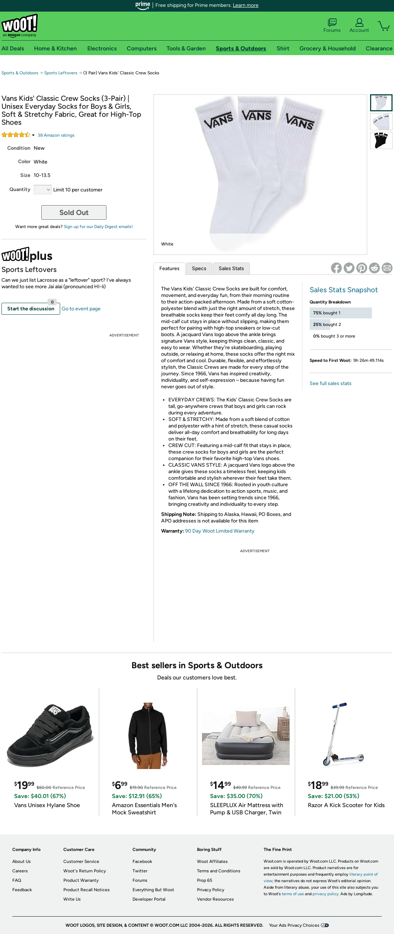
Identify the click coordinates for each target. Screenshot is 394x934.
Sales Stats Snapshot (344, 289)
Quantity (19, 189)
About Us (21, 861)
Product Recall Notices (86, 889)
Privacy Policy (210, 889)
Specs (199, 268)
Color (24, 161)
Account (359, 25)
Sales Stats (231, 268)
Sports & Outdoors (19, 72)
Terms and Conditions (218, 870)
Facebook (142, 861)
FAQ (16, 880)
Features (169, 268)
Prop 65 (204, 880)
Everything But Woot (153, 889)
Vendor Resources (215, 899)
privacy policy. (326, 894)
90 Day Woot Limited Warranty (220, 531)
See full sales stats (331, 383)
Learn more (246, 5)
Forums (332, 25)
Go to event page (81, 309)
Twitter (140, 870)
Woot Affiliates (212, 861)
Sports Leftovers (60, 72)
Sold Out (74, 212)
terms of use (293, 894)
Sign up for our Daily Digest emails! (98, 226)
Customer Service (81, 861)
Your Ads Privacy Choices (294, 925)
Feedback (22, 889)
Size (25, 175)
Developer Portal (149, 899)
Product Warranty (80, 880)
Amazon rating (56, 135)
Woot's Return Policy (84, 870)
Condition (18, 148)
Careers (20, 870)
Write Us (72, 899)
